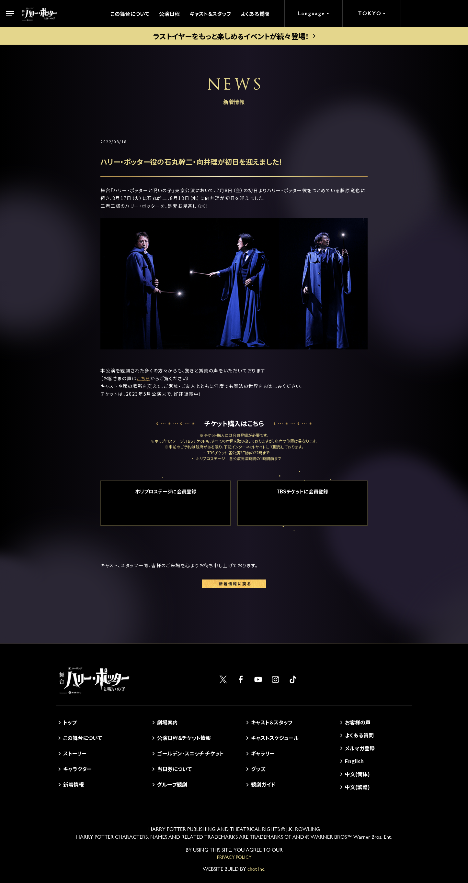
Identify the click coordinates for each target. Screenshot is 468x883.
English (354, 761)
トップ (70, 722)
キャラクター (77, 769)
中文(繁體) (357, 787)
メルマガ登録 (360, 748)
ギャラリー (263, 753)
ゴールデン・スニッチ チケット (190, 753)
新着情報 (73, 784)
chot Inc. (256, 869)
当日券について (174, 769)
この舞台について (129, 13)
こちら (143, 378)
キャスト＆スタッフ (210, 13)
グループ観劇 (172, 784)
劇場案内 (167, 722)
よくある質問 (255, 13)
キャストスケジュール (275, 738)
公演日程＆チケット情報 (184, 738)
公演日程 (169, 13)
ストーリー (74, 753)
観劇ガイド (263, 784)
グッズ (258, 769)
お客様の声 (358, 722)
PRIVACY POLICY (234, 857)
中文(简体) (357, 774)
